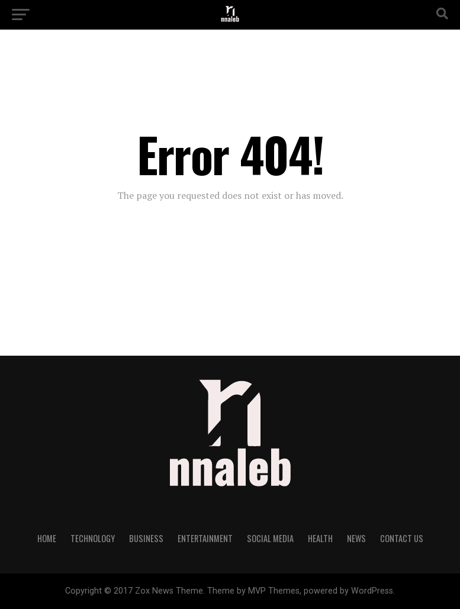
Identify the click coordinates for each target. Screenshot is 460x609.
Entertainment (205, 538)
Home (46, 538)
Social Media (270, 538)
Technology (92, 538)
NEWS (356, 538)
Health (320, 538)
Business (146, 538)
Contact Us (401, 538)
